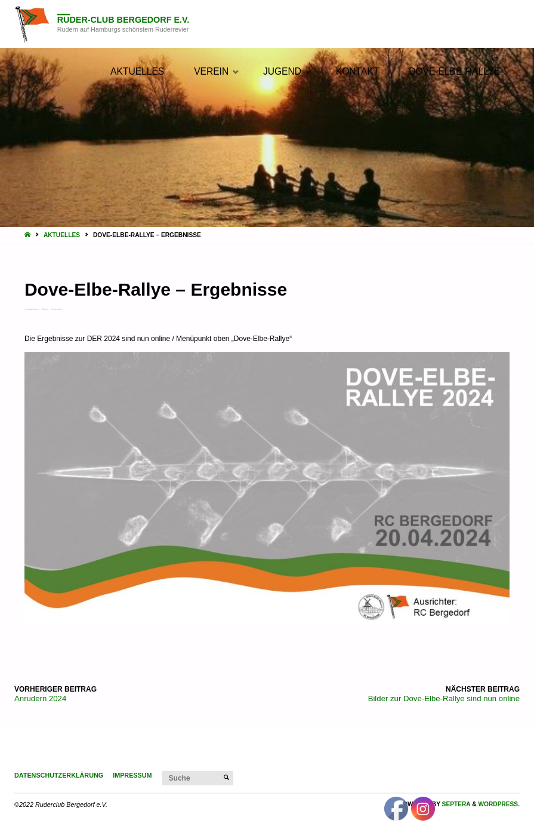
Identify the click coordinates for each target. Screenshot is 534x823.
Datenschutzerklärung (58, 775)
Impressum (132, 775)
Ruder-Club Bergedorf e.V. (123, 19)
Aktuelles (62, 235)
